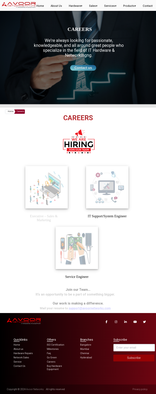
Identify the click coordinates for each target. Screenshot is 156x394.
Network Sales (21, 357)
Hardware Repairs (23, 353)
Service (18, 361)
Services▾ (110, 5)
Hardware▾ (75, 5)
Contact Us (19, 366)
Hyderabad (86, 357)
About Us (56, 5)
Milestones (53, 349)
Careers (20, 111)
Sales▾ (93, 5)
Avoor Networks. (35, 389)
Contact (148, 5)
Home (40, 5)
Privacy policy (140, 389)
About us (18, 349)
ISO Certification (55, 344)
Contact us (83, 68)
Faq (49, 353)
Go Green (52, 357)
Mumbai (84, 349)
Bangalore (85, 344)
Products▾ (129, 5)
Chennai (84, 353)
